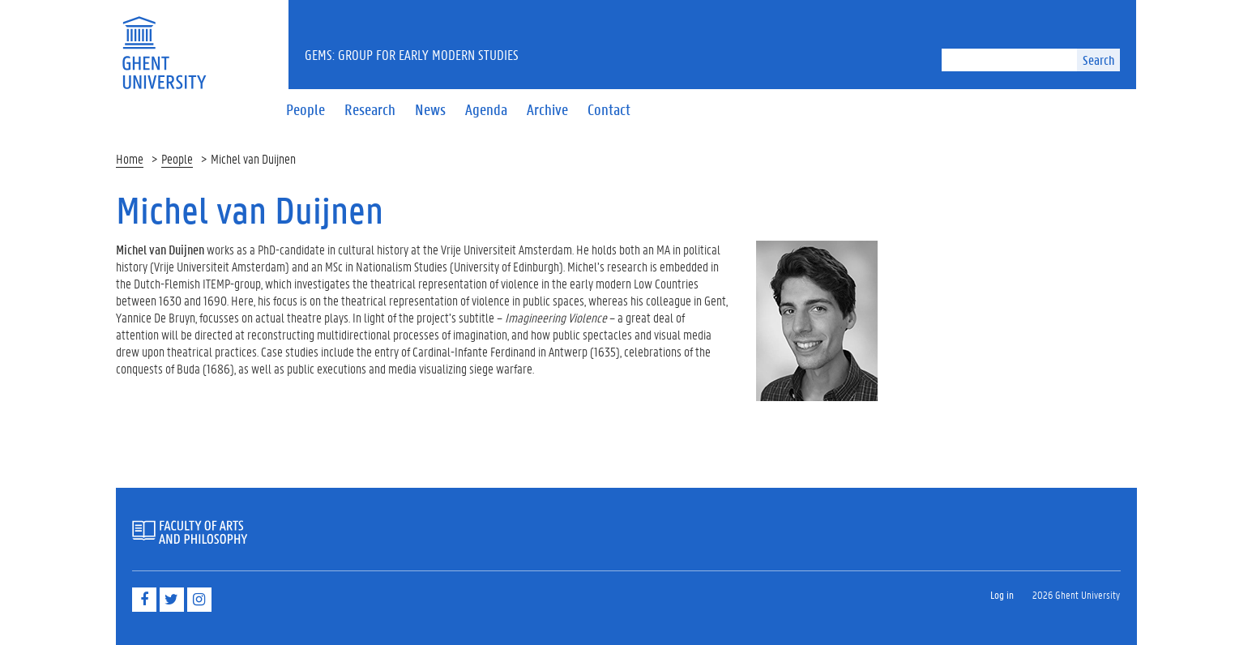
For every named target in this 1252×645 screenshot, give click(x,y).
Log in (1002, 594)
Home (129, 158)
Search (1098, 59)
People (177, 158)
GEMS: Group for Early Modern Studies (412, 54)
